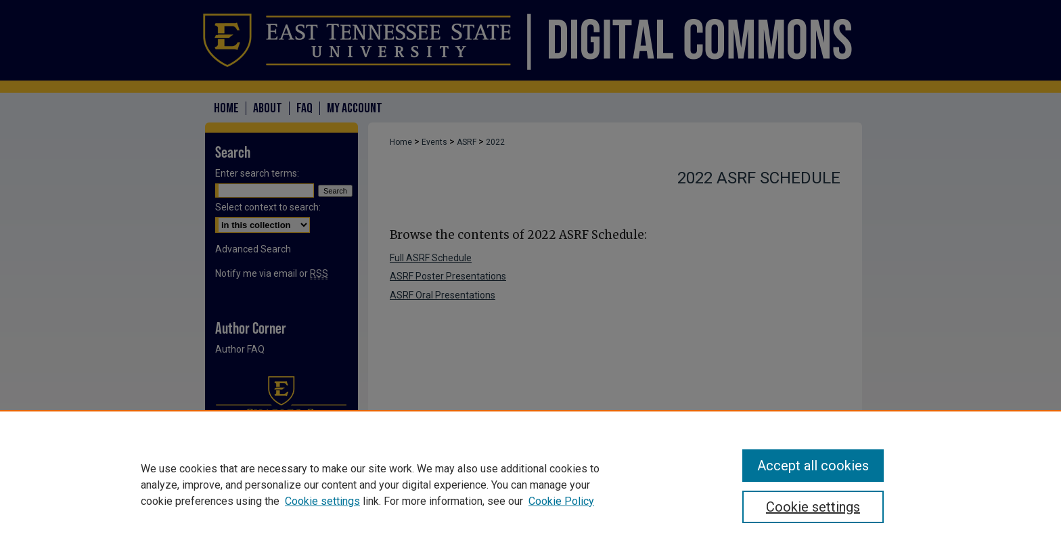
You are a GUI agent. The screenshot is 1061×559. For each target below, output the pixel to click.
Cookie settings (322, 501)
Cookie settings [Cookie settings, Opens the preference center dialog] (813, 507)
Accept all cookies (813, 465)
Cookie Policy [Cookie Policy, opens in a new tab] (561, 501)
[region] (530, 484)
